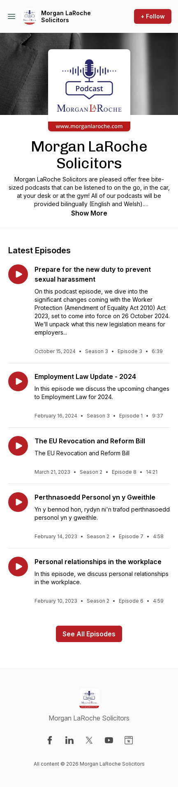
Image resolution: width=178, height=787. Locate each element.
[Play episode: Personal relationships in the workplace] (18, 566)
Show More (89, 213)
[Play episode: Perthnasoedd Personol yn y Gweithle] (18, 502)
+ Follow (153, 16)
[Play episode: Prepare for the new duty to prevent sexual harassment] (18, 274)
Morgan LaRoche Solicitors (66, 16)
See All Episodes (89, 634)
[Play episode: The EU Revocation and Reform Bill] (18, 446)
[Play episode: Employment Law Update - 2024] (18, 381)
